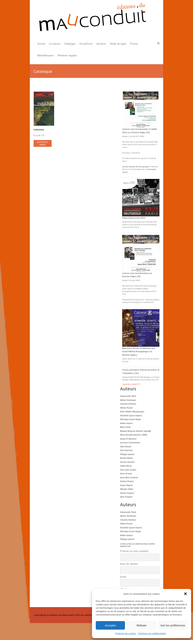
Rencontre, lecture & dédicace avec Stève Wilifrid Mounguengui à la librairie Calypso (138, 351)
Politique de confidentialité (152, 633)
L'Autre (124, 225)
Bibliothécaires (45, 55)
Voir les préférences (172, 625)
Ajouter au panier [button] (42, 143)
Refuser (142, 625)
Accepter (110, 625)
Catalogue (70, 43)
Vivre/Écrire (86, 43)
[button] (185, 594)
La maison (54, 43)
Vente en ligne (118, 43)
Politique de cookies (125, 633)
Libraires (101, 43)
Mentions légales (67, 55)
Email (123, 576)
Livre (129, 225)
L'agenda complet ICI (131, 384)
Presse (134, 43)
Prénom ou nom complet (134, 551)
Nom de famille (129, 564)
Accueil (41, 43)
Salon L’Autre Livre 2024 (133, 218)
